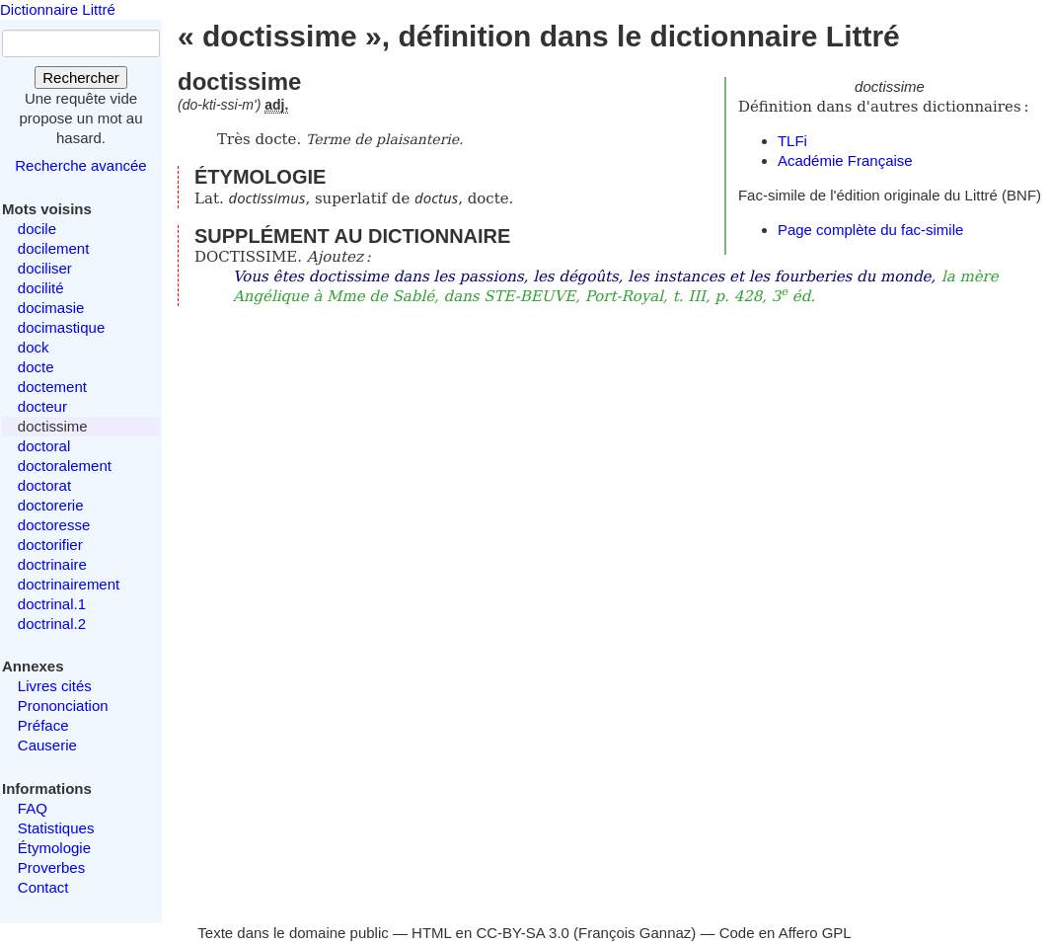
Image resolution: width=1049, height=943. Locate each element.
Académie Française (845, 160)
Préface (43, 725)
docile (37, 228)
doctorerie (51, 505)
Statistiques (56, 828)
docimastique (61, 327)
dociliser (45, 268)
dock (33, 347)
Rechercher (80, 77)
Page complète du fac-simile (870, 229)
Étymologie (54, 847)
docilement (54, 248)
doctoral (44, 445)
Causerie (47, 745)
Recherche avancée (80, 165)
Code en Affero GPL (785, 932)
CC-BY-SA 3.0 (522, 932)
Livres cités (55, 685)
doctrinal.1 (52, 603)
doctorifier (50, 544)
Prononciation (63, 705)
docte (36, 366)
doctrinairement (68, 584)
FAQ (32, 808)
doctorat (44, 485)
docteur (42, 406)
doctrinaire (52, 564)
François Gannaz (634, 932)
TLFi (792, 140)
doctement (52, 386)
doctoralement (65, 465)
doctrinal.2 (52, 623)
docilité (41, 287)
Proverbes (51, 867)
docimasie (51, 307)
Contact (43, 887)
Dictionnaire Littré (57, 9)
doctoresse (54, 524)
